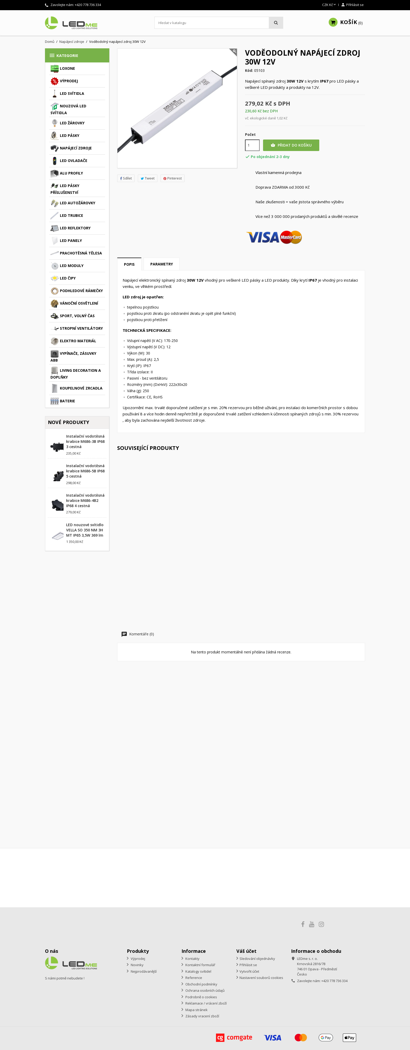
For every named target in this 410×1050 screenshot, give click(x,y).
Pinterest (172, 178)
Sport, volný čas (72, 316)
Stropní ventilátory (76, 328)
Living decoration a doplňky (75, 373)
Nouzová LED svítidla (68, 108)
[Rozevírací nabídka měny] (329, 5)
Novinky (137, 964)
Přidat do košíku (291, 145)
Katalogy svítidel (198, 971)
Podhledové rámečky (76, 291)
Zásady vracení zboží (202, 1016)
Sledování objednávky (257, 958)
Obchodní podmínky (201, 984)
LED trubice (66, 216)
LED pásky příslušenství (64, 188)
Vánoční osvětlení (74, 303)
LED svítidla (67, 94)
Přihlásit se (248, 964)
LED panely (66, 241)
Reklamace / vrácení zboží (206, 1003)
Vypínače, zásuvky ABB (73, 356)
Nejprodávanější (143, 971)
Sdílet (126, 178)
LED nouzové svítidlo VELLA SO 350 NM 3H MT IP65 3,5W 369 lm (85, 530)
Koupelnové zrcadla (76, 388)
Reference (193, 977)
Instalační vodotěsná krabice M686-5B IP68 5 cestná (85, 471)
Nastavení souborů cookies (261, 977)
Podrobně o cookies (201, 997)
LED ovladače (68, 161)
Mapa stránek (196, 1009)
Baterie (62, 401)
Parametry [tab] (161, 264)
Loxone (62, 69)
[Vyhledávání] (218, 23)
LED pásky (64, 136)
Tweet (148, 178)
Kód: (249, 70)
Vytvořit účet (249, 971)
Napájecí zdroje (71, 148)
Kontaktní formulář (200, 964)
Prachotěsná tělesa (76, 253)
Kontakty (192, 958)
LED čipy (63, 278)
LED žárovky (67, 123)
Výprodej (64, 81)
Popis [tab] (129, 264)
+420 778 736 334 (88, 4)
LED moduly (66, 266)
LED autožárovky (72, 203)
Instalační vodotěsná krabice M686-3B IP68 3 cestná (85, 441)
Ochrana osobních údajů (205, 990)
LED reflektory (70, 228)
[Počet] (252, 145)
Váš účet (246, 951)
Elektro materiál (73, 341)
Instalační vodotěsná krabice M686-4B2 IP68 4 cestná (85, 500)
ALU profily (66, 173)
